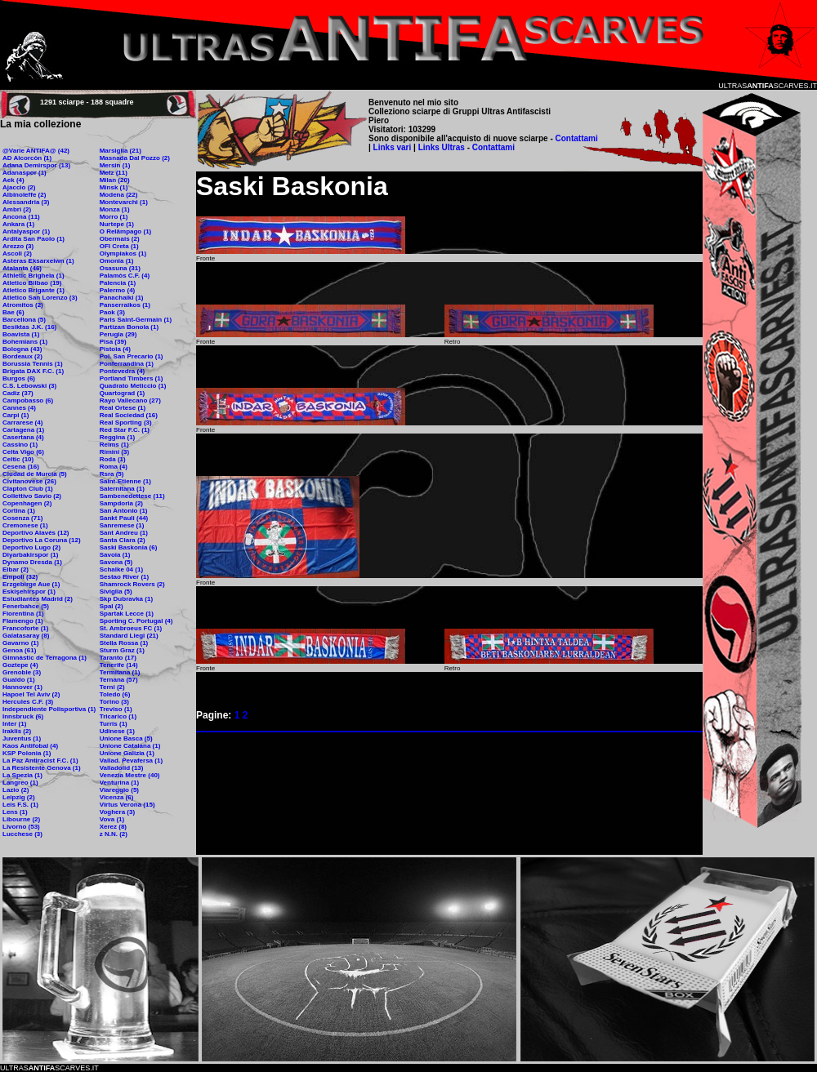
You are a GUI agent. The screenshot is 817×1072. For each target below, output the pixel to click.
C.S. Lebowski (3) (29, 385)
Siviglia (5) (116, 591)
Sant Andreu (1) (124, 532)
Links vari (393, 147)
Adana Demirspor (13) (36, 165)
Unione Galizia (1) (127, 753)
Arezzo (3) (17, 246)
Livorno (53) (21, 826)
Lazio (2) (15, 790)
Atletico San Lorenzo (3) (40, 297)
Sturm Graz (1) (122, 650)
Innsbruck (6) (22, 716)
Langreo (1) (20, 782)
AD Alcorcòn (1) (26, 158)
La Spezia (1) (22, 775)
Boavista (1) (20, 334)
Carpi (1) (15, 415)
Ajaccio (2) (18, 187)
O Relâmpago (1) (126, 231)
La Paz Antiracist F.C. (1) (40, 760)
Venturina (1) (119, 782)
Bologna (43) (22, 349)
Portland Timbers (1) (131, 378)
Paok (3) (112, 312)
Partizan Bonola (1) (129, 327)
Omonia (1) (117, 261)
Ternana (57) (119, 679)
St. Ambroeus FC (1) (131, 628)
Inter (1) (14, 723)
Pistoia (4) (115, 349)
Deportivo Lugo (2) (31, 547)
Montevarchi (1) (124, 202)
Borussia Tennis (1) (32, 363)
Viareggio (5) (119, 790)
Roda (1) (113, 459)
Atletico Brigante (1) (33, 290)
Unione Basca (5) (126, 738)
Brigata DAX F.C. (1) (33, 371)
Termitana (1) (120, 672)
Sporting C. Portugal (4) (136, 621)
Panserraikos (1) (125, 305)
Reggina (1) (118, 437)
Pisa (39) (113, 341)
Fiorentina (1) (23, 613)
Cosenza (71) (22, 518)
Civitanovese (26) (29, 481)
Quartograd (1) (122, 393)
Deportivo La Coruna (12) (41, 540)
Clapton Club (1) (27, 488)
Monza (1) (115, 209)
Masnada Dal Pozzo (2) (135, 158)
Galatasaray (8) (25, 635)
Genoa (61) (19, 650)
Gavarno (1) (20, 643)
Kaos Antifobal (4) (30, 746)
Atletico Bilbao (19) (31, 283)
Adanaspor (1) (24, 172)
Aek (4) (13, 180)
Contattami (577, 138)
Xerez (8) (113, 826)
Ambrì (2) (16, 209)
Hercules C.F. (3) (27, 701)
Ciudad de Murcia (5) (34, 474)
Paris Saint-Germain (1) (136, 319)
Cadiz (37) (17, 393)
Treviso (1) (116, 709)
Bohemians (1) (24, 341)
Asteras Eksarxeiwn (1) (38, 261)
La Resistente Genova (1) (41, 768)
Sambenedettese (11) (132, 496)
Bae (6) (13, 312)
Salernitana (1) (122, 488)
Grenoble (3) (21, 672)
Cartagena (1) (23, 430)
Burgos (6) (18, 378)
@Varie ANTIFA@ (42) (35, 150)
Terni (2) (112, 687)
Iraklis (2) (16, 731)
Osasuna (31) (120, 268)
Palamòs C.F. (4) (125, 275)
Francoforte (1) (25, 628)
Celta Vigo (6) (23, 452)
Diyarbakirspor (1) (30, 554)
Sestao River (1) (124, 576)
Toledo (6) (115, 694)
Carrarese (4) (22, 422)
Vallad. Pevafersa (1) (131, 760)
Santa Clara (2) (122, 540)
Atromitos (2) (22, 305)
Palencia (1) (118, 283)
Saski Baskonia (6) (129, 547)
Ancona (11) (21, 216)
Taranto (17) (118, 657)
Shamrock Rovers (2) (132, 584)
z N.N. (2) (113, 834)
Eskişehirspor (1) (29, 591)
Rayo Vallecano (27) (130, 400)
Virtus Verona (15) (127, 804)
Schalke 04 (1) (121, 569)
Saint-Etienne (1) (125, 481)
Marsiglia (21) (120, 150)
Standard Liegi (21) (129, 635)
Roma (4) (113, 466)
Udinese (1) (117, 731)
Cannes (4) (19, 407)
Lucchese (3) (22, 834)
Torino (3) (114, 701)
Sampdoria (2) (121, 503)
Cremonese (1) (25, 525)
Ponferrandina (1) (127, 363)
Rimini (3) (114, 452)
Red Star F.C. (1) (125, 430)
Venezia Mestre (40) (130, 775)
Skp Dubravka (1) (126, 599)
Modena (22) (119, 194)
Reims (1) (114, 444)
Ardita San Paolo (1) (33, 238)
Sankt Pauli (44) (124, 518)
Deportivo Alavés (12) (35, 532)
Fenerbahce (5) (25, 606)
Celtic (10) (17, 459)
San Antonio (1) (124, 510)
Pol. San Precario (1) (131, 356)
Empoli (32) (20, 576)
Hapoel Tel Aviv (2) (31, 694)
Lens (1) (15, 812)
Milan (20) (115, 180)
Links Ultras (440, 147)
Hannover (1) (22, 687)
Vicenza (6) (117, 797)
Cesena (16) (20, 466)
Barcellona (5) (24, 319)
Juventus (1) (21, 738)
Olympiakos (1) (123, 253)
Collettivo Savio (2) (31, 496)
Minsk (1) (114, 187)
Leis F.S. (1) (20, 804)
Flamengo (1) (22, 621)
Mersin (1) (115, 165)
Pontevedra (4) (122, 371)
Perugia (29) (118, 334)
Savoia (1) (115, 554)
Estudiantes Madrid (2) (37, 599)
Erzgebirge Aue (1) (31, 584)
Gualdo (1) (18, 679)
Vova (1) (112, 819)
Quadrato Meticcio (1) (133, 385)
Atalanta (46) (22, 268)
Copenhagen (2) (26, 503)
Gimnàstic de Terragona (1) (44, 657)
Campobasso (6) (27, 400)
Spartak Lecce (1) (127, 613)
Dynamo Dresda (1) (32, 562)
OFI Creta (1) (119, 246)
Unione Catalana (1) (130, 746)
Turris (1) (113, 723)
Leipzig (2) (18, 797)
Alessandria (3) (25, 202)
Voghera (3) (117, 812)
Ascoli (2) (17, 253)
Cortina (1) (18, 510)
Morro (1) (114, 216)
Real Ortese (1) (122, 407)
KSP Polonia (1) (26, 753)
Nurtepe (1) (117, 224)
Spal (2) (111, 606)
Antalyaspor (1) (26, 231)
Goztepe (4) (20, 665)
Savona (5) (116, 562)
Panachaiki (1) (122, 297)
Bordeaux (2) (22, 356)
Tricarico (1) (118, 716)
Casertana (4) (23, 437)
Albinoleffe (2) (24, 194)
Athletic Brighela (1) (33, 275)
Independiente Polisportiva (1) (49, 709)
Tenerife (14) (119, 665)
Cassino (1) (20, 444)
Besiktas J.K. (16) (29, 327)
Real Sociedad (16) (129, 415)
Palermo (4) (118, 290)
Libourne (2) (21, 819)
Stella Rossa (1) (124, 643)
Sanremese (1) (122, 525)
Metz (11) (113, 172)
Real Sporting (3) (126, 422)
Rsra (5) (112, 474)
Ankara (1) (18, 224)
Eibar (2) (15, 569)
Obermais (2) (120, 238)
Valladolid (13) (122, 768)
